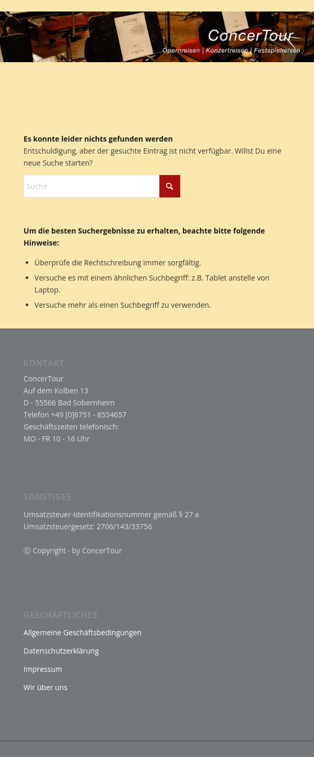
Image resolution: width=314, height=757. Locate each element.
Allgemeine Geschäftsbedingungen (83, 632)
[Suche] (102, 186)
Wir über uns (45, 687)
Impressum (43, 669)
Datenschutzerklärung (61, 651)
